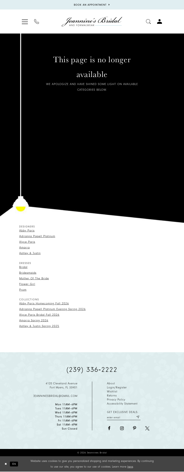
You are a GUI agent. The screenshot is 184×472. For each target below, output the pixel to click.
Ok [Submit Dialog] (15, 464)
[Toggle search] (148, 21)
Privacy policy (116, 399)
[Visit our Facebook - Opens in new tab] (109, 429)
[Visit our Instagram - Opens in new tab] (122, 429)
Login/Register (117, 387)
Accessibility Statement (122, 403)
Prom (22, 289)
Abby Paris (27, 230)
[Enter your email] (124, 417)
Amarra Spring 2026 (33, 320)
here (130, 467)
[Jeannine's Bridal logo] (92, 21)
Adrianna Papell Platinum (37, 236)
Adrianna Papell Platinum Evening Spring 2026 (52, 309)
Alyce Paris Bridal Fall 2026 (39, 314)
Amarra (24, 247)
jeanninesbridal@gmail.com (55, 396)
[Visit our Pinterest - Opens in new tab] (134, 429)
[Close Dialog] (6, 464)
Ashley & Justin (30, 253)
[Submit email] (137, 417)
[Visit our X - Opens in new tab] (147, 429)
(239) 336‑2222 (92, 370)
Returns (112, 395)
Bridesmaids (27, 272)
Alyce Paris (27, 242)
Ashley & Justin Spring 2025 (39, 326)
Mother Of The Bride (34, 278)
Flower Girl (27, 284)
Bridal (23, 267)
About (111, 383)
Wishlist (112, 391)
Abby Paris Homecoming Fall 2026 (44, 303)
